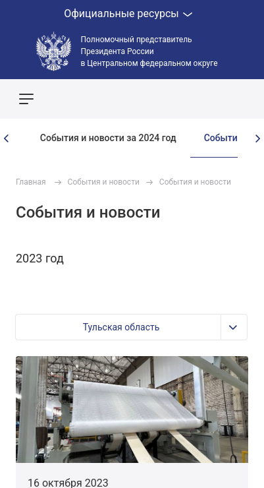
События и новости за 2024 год (108, 138)
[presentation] (6, 138)
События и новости (104, 182)
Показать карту (214, 99)
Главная (31, 182)
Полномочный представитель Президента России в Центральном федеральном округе (149, 51)
